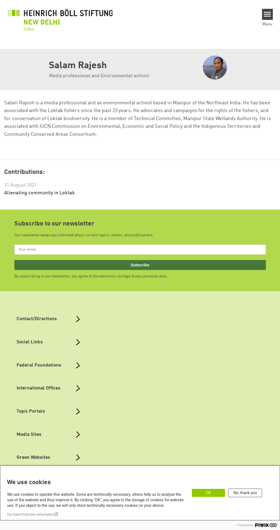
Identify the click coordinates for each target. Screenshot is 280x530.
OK (208, 493)
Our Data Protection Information (30, 514)
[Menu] (267, 14)
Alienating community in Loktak (39, 192)
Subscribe (140, 265)
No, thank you (245, 493)
